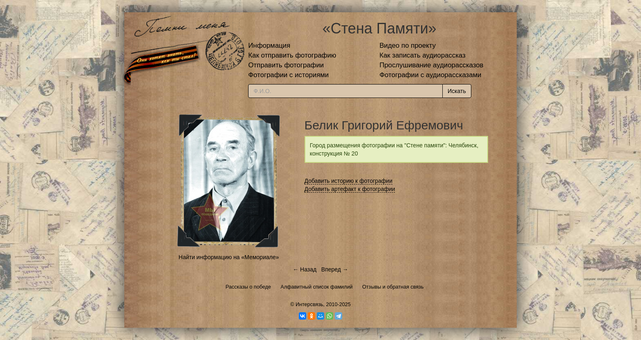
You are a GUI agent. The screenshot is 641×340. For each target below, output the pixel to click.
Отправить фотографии (286, 65)
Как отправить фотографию (292, 55)
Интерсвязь (309, 304)
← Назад (304, 269)
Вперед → (334, 269)
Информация (269, 45)
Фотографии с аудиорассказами (430, 75)
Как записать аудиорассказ (422, 55)
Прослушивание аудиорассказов (431, 65)
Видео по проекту (407, 45)
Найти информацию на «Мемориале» (229, 257)
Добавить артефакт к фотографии (350, 189)
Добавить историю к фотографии (349, 181)
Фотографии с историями (288, 75)
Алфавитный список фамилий (316, 287)
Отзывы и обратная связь (393, 287)
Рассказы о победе (248, 287)
